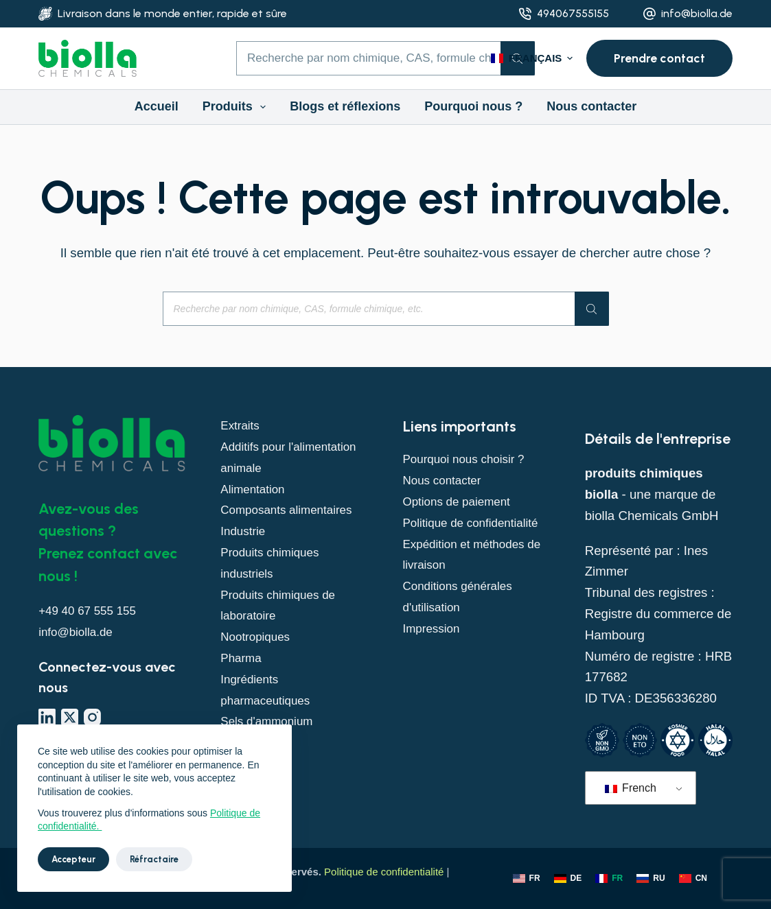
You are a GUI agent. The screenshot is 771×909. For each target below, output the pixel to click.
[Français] (609, 879)
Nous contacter (591, 106)
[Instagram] (92, 717)
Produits (237, 107)
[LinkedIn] (47, 717)
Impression (434, 649)
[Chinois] (693, 879)
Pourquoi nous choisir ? (470, 458)
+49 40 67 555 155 (92, 610)
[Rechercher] (592, 309)
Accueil (157, 106)
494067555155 (573, 13)
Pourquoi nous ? (473, 106)
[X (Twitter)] (69, 717)
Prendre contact (659, 58)
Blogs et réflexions (345, 106)
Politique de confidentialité (384, 871)
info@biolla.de (697, 13)
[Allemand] (568, 879)
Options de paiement (462, 501)
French (630, 788)
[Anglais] (526, 879)
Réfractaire (154, 859)
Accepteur (73, 859)
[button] (532, 58)
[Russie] (650, 879)
